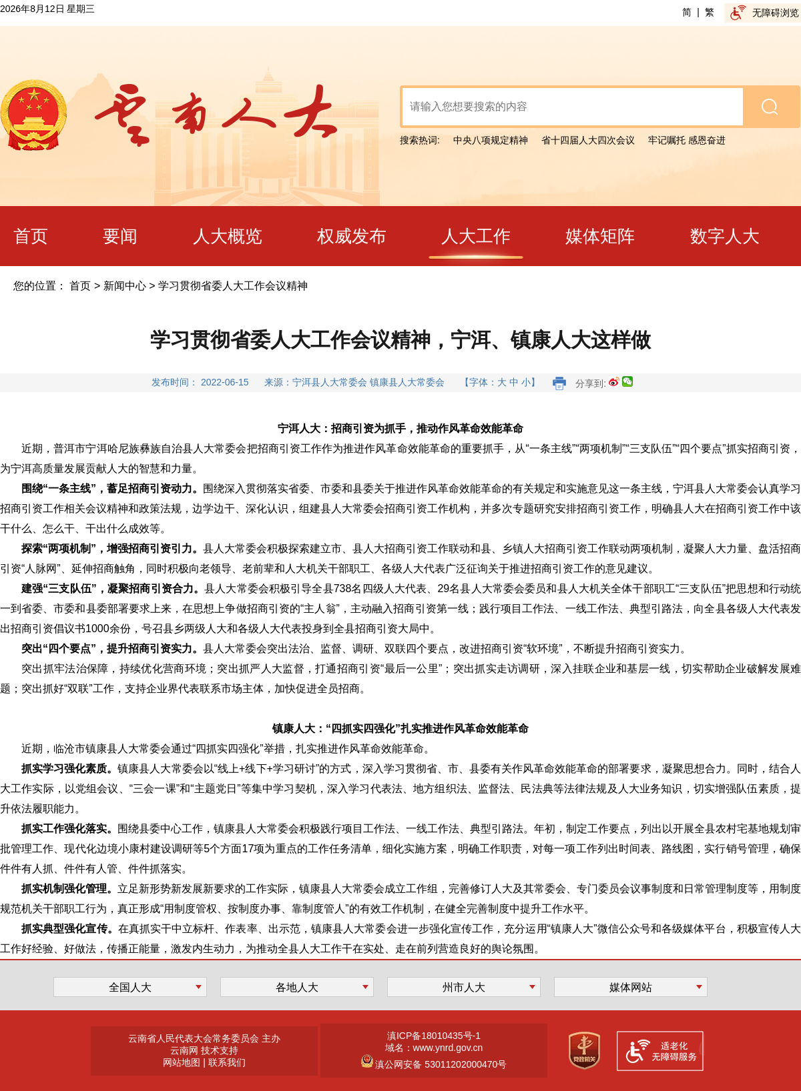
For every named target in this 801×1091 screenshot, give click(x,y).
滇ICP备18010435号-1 (434, 1035)
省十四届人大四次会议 (588, 140)
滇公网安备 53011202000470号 (440, 1064)
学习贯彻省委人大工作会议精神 (233, 285)
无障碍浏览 (775, 12)
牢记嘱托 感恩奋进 (687, 140)
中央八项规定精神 (490, 140)
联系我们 (227, 1062)
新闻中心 (124, 285)
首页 (80, 285)
